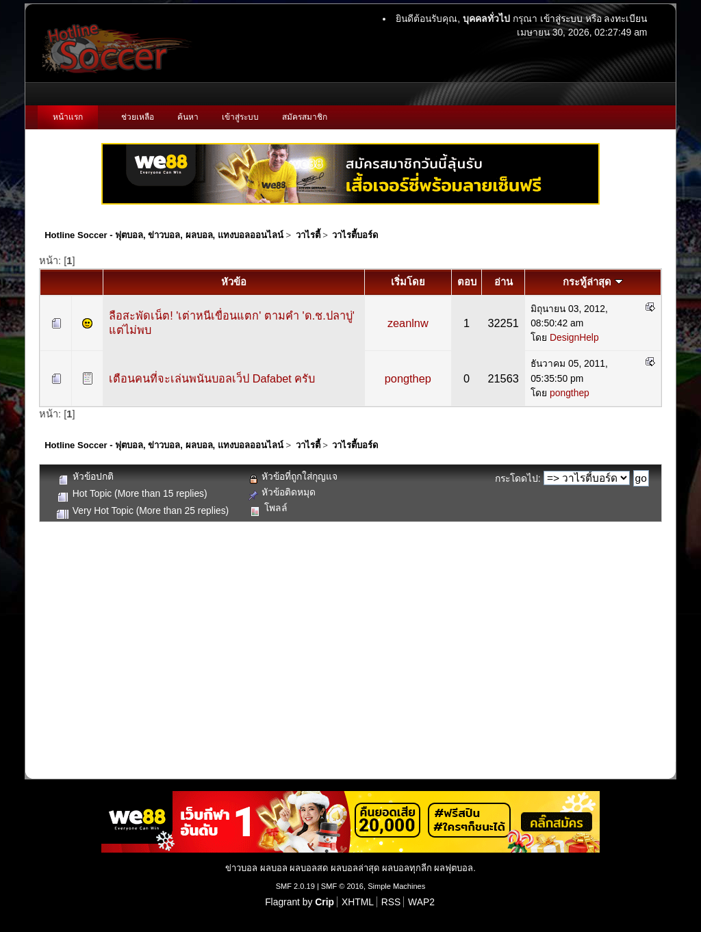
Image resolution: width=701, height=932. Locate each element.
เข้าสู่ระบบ (561, 18)
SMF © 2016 (342, 886)
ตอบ (466, 281)
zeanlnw (408, 323)
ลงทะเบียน (625, 18)
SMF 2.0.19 (295, 886)
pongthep (408, 378)
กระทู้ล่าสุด (592, 281)
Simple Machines (396, 886)
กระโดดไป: (518, 478)
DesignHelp (574, 337)
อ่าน (503, 281)
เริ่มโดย (408, 281)
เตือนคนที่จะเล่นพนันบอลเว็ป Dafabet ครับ (212, 378)
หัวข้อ (233, 281)
